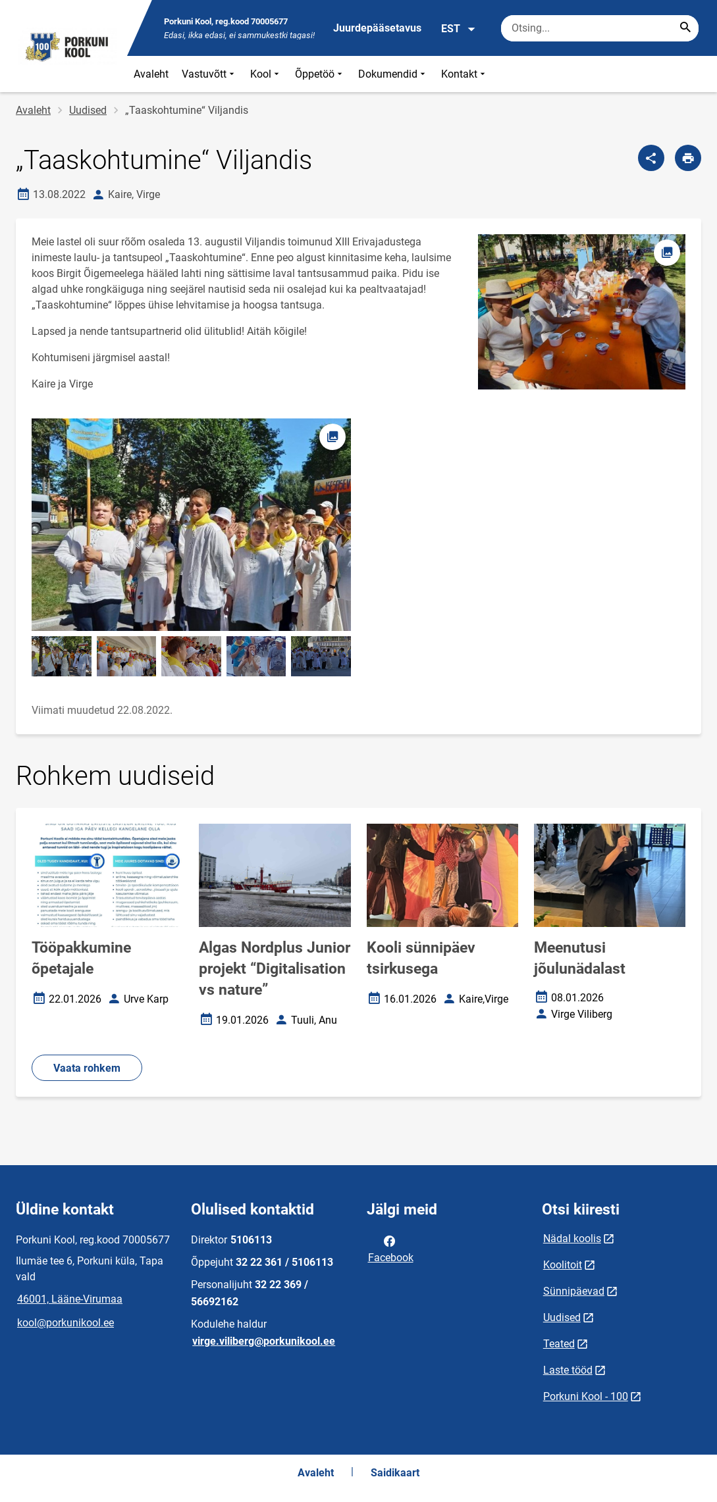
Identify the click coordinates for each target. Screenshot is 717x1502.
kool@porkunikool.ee (65, 1322)
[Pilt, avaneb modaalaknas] (191, 524)
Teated (559, 1344)
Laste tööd (568, 1370)
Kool (266, 74)
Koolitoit (562, 1265)
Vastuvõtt (209, 74)
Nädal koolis (572, 1238)
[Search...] (685, 28)
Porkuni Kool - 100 (585, 1396)
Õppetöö (320, 74)
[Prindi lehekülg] (688, 158)
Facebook (390, 1248)
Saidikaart (395, 1472)
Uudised (88, 110)
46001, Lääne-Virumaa (69, 1299)
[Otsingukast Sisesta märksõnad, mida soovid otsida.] (600, 28)
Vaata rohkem (86, 1068)
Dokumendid (393, 74)
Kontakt (464, 74)
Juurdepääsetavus (377, 28)
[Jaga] (651, 158)
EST (458, 29)
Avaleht (151, 74)
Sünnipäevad (573, 1291)
